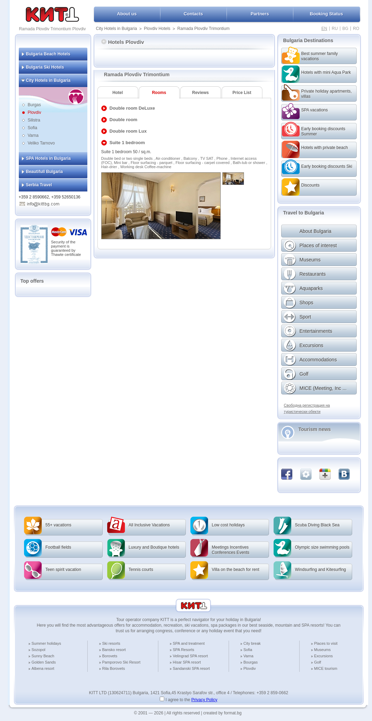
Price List (241, 92)
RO (356, 28)
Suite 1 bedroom (127, 142)
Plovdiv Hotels (157, 28)
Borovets (109, 656)
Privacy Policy (204, 699)
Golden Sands (44, 662)
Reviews (200, 92)
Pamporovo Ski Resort (121, 662)
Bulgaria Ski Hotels (45, 67)
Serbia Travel (39, 184)
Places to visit (326, 643)
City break (252, 643)
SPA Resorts (184, 650)
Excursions (323, 656)
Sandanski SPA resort (191, 668)
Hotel (117, 92)
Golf (317, 662)
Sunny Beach (43, 656)
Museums (322, 650)
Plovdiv (34, 112)
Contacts (193, 13)
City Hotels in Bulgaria (116, 28)
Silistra (34, 120)
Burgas (34, 104)
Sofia (32, 127)
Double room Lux (128, 131)
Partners (260, 13)
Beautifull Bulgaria (44, 171)
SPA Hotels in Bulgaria (48, 158)
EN (324, 28)
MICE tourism (326, 668)
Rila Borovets (113, 668)
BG (345, 28)
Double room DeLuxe (132, 108)
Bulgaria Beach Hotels (48, 54)
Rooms (159, 92)
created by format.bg (222, 713)
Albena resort (43, 668)
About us (126, 13)
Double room (123, 119)
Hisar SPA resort (187, 662)
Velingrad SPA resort (190, 656)
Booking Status (326, 13)
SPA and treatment (189, 643)
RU (335, 28)
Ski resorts (111, 643)
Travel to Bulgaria (303, 212)
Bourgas (251, 662)
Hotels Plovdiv (122, 42)
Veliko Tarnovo (41, 143)
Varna (33, 135)
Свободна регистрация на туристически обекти (307, 408)
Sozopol (39, 650)
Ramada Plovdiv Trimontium (203, 28)
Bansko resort (114, 650)
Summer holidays (46, 643)
